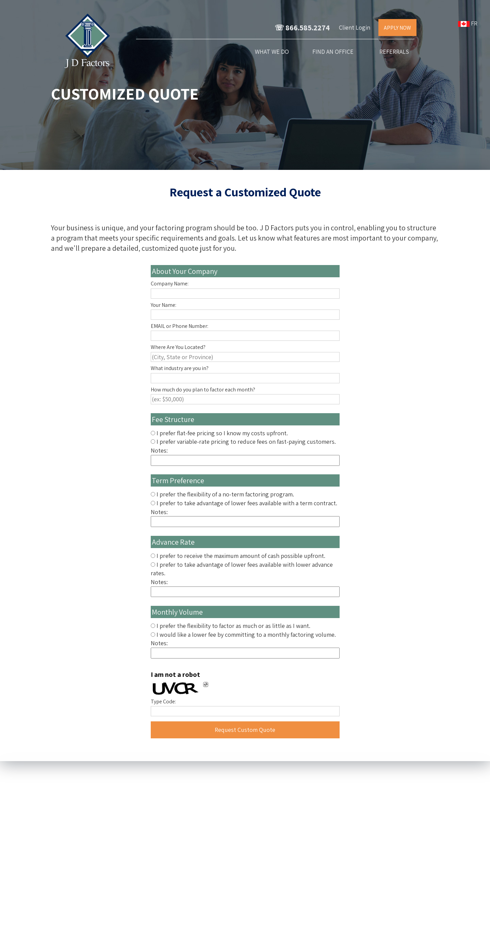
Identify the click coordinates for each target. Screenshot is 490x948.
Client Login (354, 27)
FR (469, 23)
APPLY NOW (397, 27)
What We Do (272, 51)
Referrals (394, 51)
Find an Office (333, 51)
